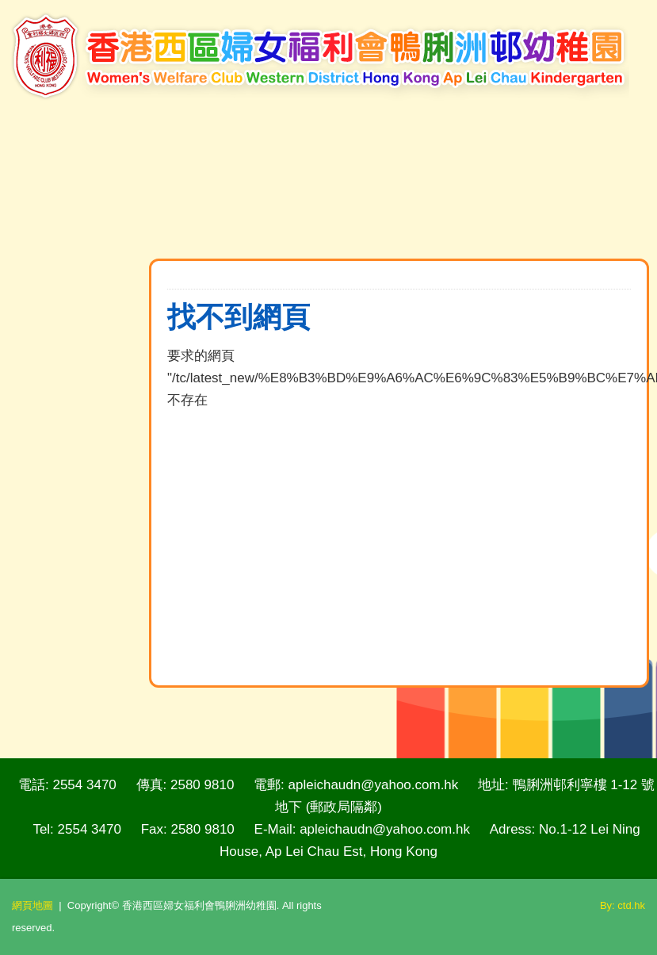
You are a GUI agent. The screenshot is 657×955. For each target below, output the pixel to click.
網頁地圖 (32, 905)
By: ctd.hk (622, 905)
